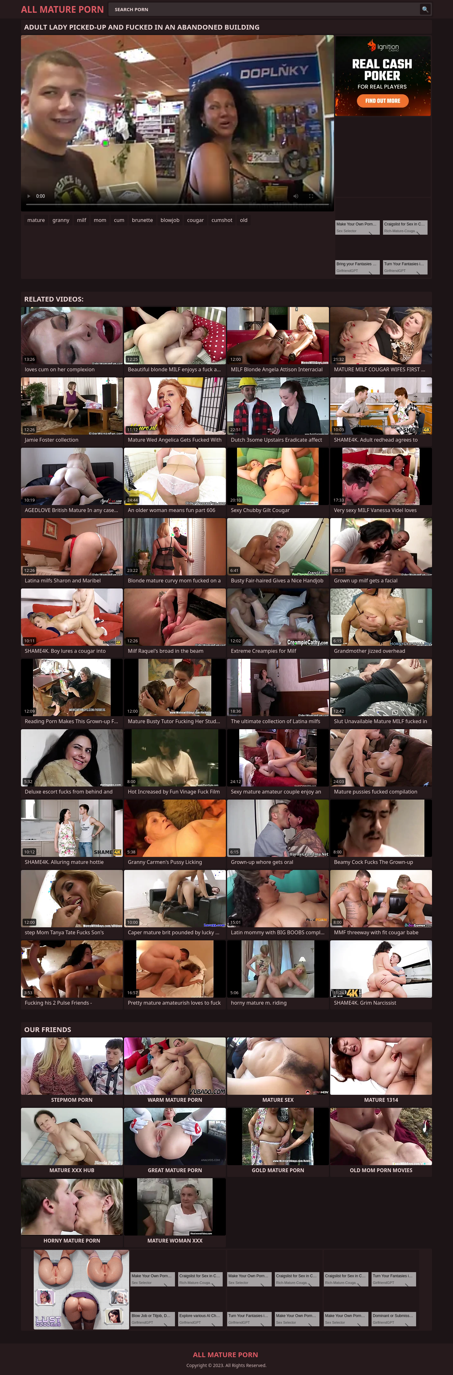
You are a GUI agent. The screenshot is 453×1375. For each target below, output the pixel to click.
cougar (195, 220)
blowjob (170, 220)
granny (60, 220)
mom (100, 220)
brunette (142, 220)
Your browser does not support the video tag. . (177, 123)
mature (36, 220)
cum (119, 220)
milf (81, 220)
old (243, 220)
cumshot (222, 220)
